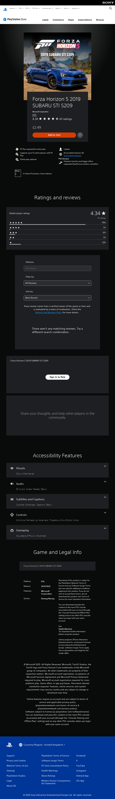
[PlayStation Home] (5, 8)
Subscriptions (85, 17)
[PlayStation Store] (15, 16)
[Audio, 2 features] (57, 483)
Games (12, 8)
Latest (45, 17)
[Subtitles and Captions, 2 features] (57, 498)
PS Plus (35, 8)
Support (75, 8)
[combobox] (57, 265)
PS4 (26, 8)
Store (66, 8)
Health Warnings (65, 626)
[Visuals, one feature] (57, 467)
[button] (72, 152)
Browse (100, 17)
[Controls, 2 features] (57, 514)
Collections (58, 17)
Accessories (46, 8)
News (58, 8)
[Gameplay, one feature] (57, 529)
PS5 (20, 8)
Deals (71, 17)
